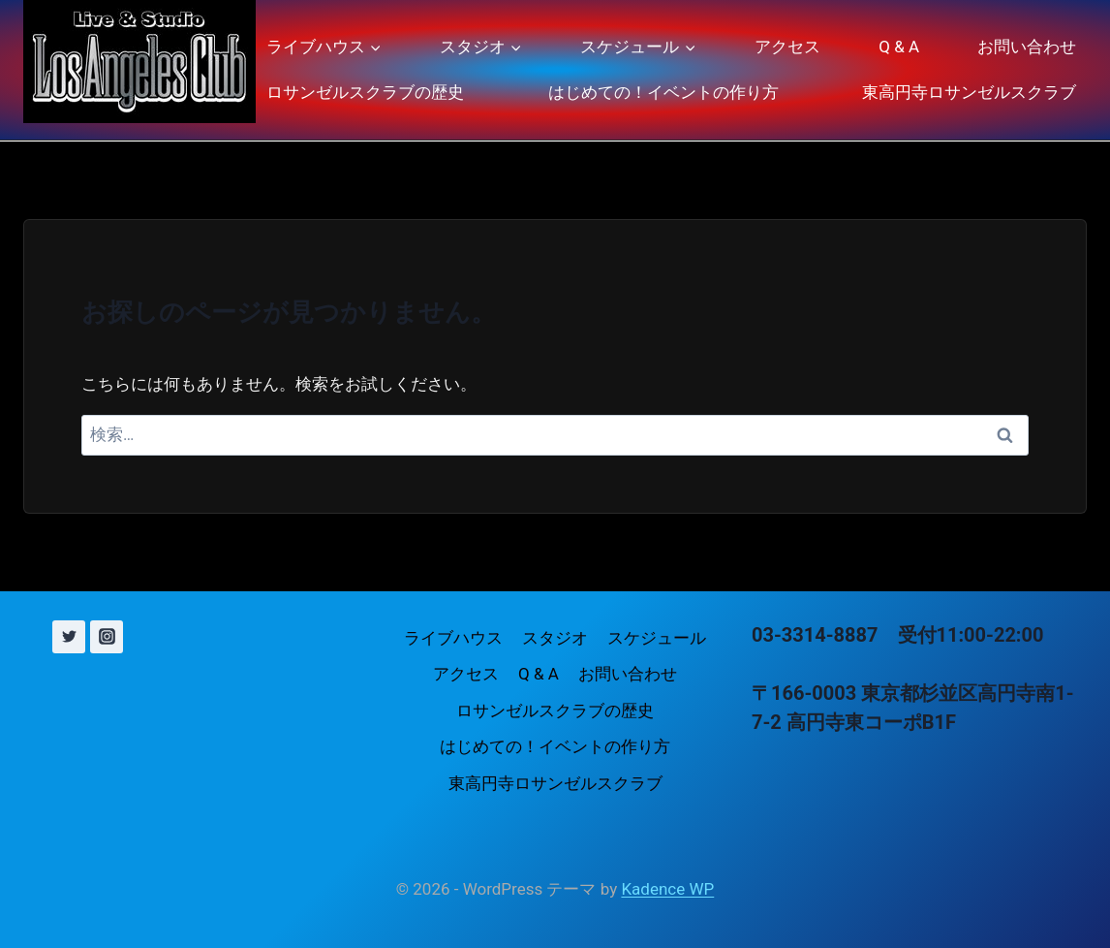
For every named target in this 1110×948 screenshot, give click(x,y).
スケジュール (656, 638)
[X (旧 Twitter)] (68, 636)
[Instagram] (106, 636)
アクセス (787, 46)
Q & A (899, 46)
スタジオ (555, 638)
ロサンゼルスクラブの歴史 (365, 92)
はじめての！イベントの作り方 (663, 92)
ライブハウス (453, 638)
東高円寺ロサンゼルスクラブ (969, 92)
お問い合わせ (1026, 46)
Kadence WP (667, 889)
